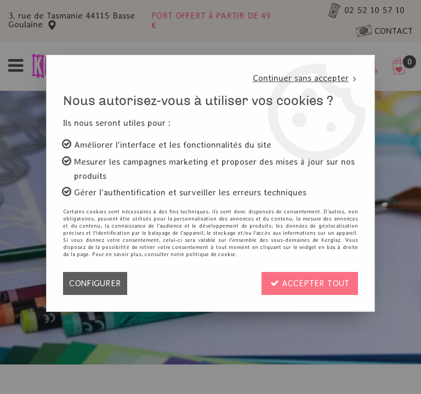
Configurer (95, 283)
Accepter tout (309, 283)
